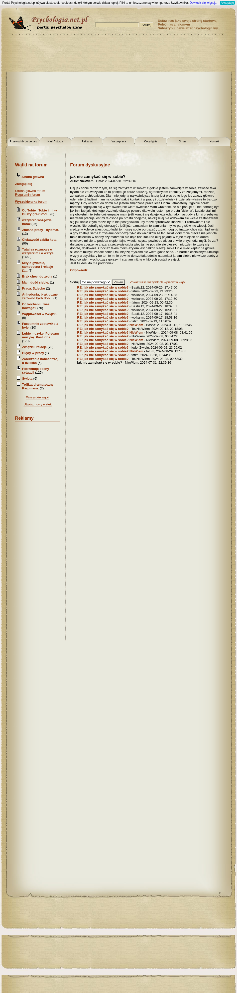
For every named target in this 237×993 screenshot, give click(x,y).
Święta (27, 378)
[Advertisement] (47, 87)
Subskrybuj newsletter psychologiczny (188, 28)
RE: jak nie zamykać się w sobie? (103, 287)
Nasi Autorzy (55, 141)
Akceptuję (227, 3)
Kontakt (214, 141)
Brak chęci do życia (37, 276)
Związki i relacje (34, 347)
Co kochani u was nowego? (36, 306)
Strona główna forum (30, 191)
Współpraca (118, 141)
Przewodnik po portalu (23, 141)
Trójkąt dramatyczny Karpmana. (38, 386)
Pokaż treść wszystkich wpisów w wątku (158, 282)
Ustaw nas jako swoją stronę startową (187, 21)
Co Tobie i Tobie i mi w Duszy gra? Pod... (39, 212)
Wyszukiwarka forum (31, 201)
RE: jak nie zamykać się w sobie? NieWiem (110, 325)
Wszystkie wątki (37, 397)
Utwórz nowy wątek (38, 404)
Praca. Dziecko (34, 288)
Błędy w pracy (33, 353)
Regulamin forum (27, 194)
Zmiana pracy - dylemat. (40, 230)
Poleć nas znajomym (174, 24)
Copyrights (150, 141)
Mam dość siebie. (35, 282)
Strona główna (33, 177)
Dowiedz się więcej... (203, 3)
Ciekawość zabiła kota (39, 239)
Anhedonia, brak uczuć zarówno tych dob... (40, 296)
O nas (182, 141)
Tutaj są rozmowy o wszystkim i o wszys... (39, 251)
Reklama (87, 141)
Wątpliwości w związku (40, 314)
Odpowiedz (78, 270)
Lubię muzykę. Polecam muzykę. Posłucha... (40, 335)
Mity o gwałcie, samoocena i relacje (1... (37, 266)
